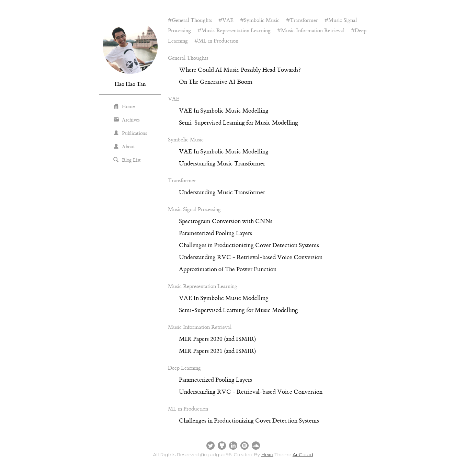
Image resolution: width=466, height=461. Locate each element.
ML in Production (218, 41)
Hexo (267, 454)
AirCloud (303, 454)
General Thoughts (192, 20)
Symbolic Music (262, 20)
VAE (228, 20)
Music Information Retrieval (312, 30)
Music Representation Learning (236, 30)
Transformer (304, 20)
